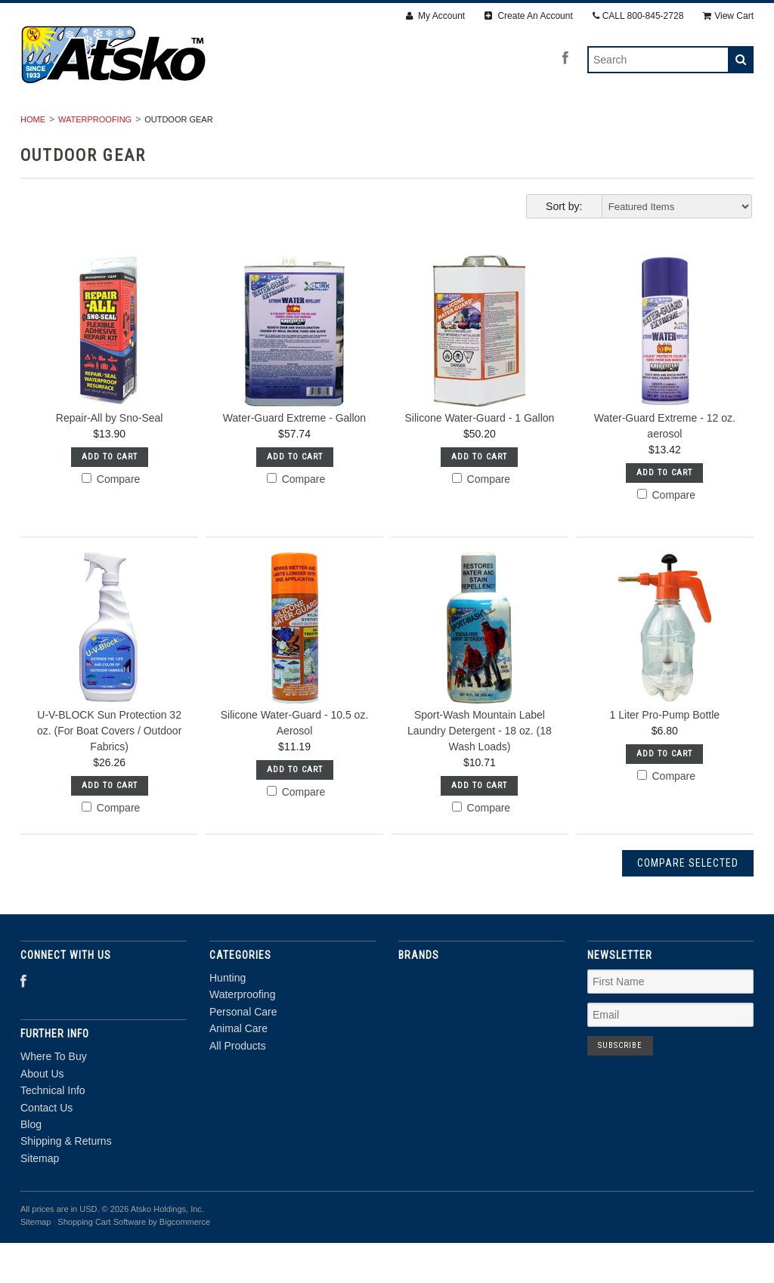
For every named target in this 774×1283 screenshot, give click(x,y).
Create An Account (529, 16)
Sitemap (39, 1198)
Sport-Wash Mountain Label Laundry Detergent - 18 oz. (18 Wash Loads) (479, 771)
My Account (435, 16)
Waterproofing (264, 126)
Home (32, 159)
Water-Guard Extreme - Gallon (294, 458)
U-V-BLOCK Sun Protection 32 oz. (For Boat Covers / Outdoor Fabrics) (109, 771)
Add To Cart (110, 497)
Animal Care (487, 126)
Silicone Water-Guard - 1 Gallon (479, 458)
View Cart (728, 16)
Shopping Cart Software (101, 1261)
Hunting (167, 126)
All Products (591, 126)
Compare (111, 519)
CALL (638, 16)
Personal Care (380, 126)
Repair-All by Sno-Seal (109, 458)
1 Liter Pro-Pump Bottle (665, 756)
